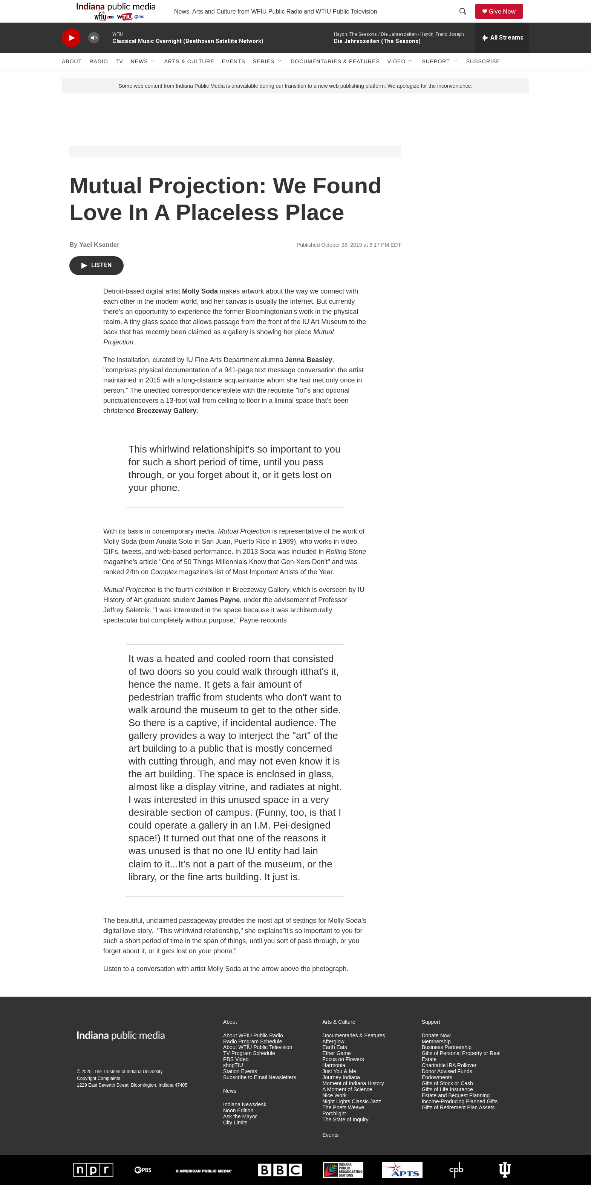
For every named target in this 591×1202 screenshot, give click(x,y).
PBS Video (235, 1076)
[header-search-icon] (465, 20)
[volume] (93, 54)
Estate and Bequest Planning (456, 1112)
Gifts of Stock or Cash (447, 1100)
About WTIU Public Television (257, 1064)
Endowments (437, 1094)
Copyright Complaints (98, 1095)
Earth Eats (334, 1064)
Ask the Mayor (240, 1133)
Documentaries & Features (335, 78)
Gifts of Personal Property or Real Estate (461, 1073)
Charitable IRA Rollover (449, 1082)
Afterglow (333, 1058)
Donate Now (436, 1052)
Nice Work (334, 1112)
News (139, 78)
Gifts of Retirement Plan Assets (458, 1124)
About (72, 78)
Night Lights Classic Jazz (351, 1118)
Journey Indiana (341, 1094)
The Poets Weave (343, 1124)
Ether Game (336, 1070)
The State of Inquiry (345, 1136)
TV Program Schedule (249, 1070)
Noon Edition (238, 1127)
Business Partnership (447, 1064)
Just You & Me (339, 1088)
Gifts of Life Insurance (447, 1106)
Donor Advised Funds (447, 1088)
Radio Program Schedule (252, 1058)
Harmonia (333, 1082)
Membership (436, 1058)
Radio (98, 78)
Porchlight (334, 1130)
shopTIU (233, 1082)
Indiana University (144, 1088)
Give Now (506, 20)
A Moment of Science (347, 1106)
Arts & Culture (189, 78)
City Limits (235, 1139)
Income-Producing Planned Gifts (460, 1118)
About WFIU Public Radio (253, 1052)
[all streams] (502, 55)
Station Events (240, 1088)
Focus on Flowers (343, 1076)
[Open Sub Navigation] (153, 78)
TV (119, 78)
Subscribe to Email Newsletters (259, 1094)
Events (233, 78)
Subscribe (483, 78)
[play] (71, 54)
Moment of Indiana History (353, 1100)
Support (436, 78)
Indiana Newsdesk (244, 1121)
